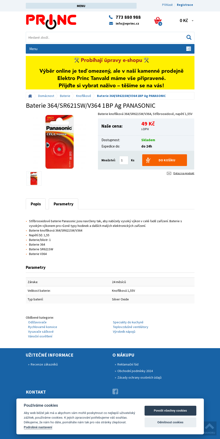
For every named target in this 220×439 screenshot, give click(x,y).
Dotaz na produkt (183, 173)
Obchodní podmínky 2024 (135, 371)
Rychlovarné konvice (42, 327)
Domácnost (46, 96)
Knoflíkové (83, 96)
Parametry (63, 204)
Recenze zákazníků (44, 364)
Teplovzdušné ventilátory (130, 327)
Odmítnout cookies (170, 422)
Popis (36, 204)
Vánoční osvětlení (40, 336)
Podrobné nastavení (38, 427)
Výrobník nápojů (124, 331)
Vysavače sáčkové (41, 331)
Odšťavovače (37, 322)
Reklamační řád (127, 364)
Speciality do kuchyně (128, 322)
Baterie (65, 96)
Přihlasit (167, 5)
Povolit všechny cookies (170, 410)
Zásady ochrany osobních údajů (139, 377)
